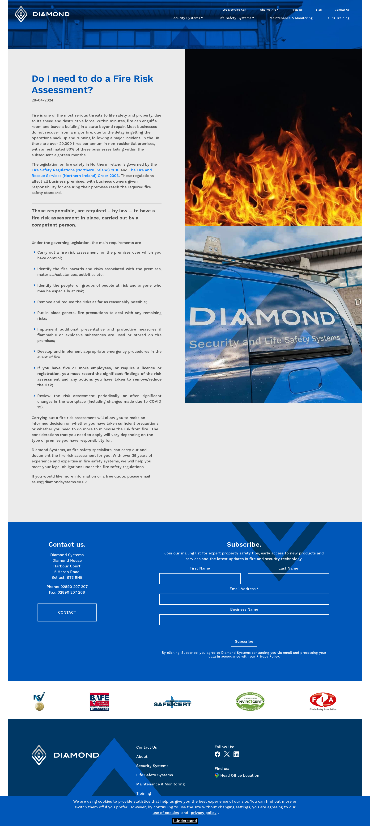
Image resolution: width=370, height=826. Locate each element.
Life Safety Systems (234, 18)
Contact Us (342, 9)
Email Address (244, 589)
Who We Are (267, 9)
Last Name (288, 568)
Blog (319, 9)
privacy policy (204, 812)
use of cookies (166, 812)
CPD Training (338, 18)
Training (143, 793)
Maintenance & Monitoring (291, 18)
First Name (200, 568)
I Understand (185, 820)
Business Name (244, 609)
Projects (297, 9)
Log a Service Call (234, 9)
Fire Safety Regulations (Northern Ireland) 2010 (75, 170)
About (142, 756)
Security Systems (185, 18)
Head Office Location (237, 775)
